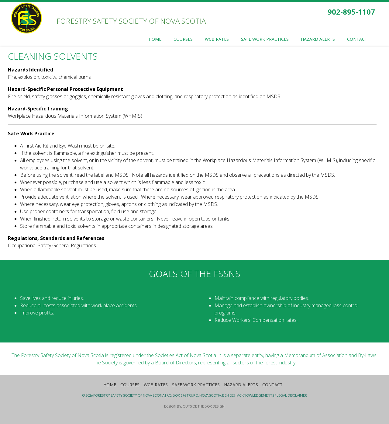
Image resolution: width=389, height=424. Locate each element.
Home (109, 385)
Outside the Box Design (204, 406)
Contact (272, 385)
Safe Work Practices (196, 385)
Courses (129, 385)
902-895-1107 (351, 12)
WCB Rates (156, 385)
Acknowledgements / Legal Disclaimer (272, 395)
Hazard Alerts (241, 385)
